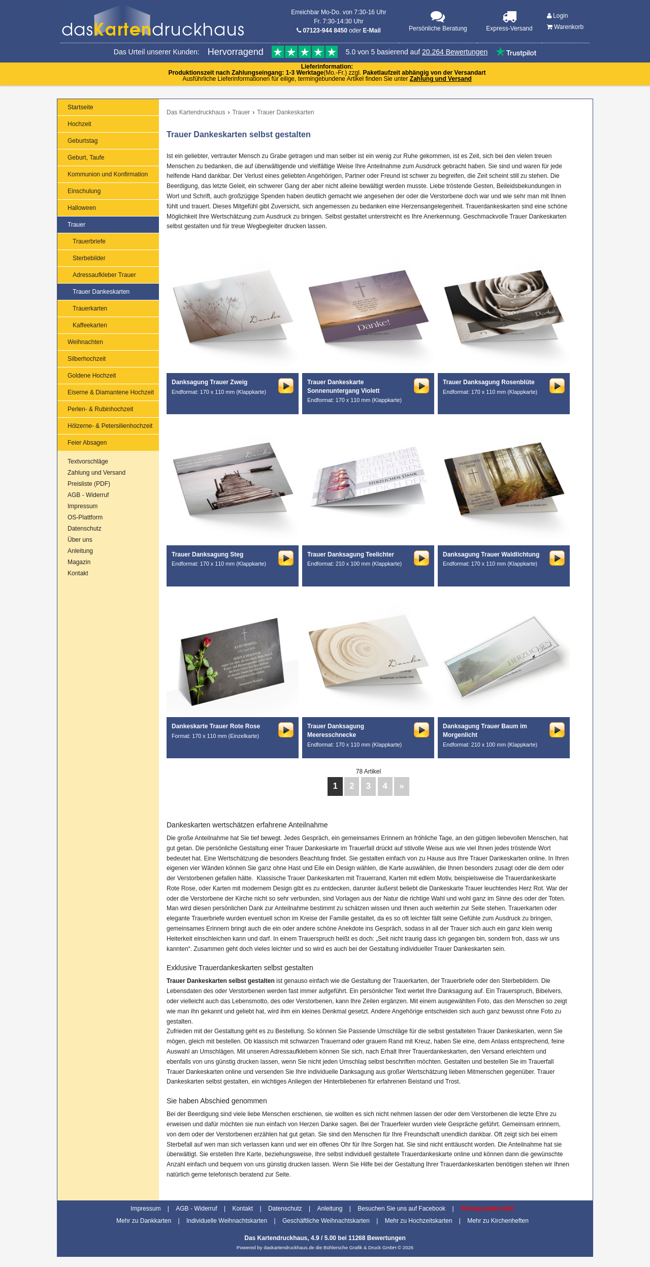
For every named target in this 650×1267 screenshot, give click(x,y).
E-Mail (372, 30)
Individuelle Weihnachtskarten (226, 1220)
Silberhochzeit (87, 358)
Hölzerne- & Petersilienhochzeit (110, 425)
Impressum (83, 506)
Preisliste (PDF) (89, 483)
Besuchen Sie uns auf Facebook (401, 1208)
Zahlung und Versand (441, 78)
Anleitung (80, 550)
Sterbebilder (89, 258)
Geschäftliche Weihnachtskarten (326, 1220)
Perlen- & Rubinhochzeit (100, 409)
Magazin (79, 562)
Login (557, 15)
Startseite (80, 107)
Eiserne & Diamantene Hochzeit (111, 392)
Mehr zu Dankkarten (143, 1220)
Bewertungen (386, 1238)
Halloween (82, 207)
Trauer (76, 224)
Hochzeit (79, 124)
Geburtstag (83, 140)
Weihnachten (85, 342)
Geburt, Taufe (86, 157)
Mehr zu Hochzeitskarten (418, 1220)
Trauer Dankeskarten (101, 291)
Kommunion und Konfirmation (108, 174)
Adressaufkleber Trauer (104, 275)
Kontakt (78, 573)
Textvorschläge (88, 461)
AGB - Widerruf (88, 495)
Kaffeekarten (90, 325)
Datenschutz (85, 528)
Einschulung (84, 191)
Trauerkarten (90, 308)
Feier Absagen (87, 442)
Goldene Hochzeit (92, 375)
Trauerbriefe (89, 241)
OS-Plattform (85, 517)
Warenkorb (565, 26)
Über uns (80, 539)
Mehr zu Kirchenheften (498, 1220)
